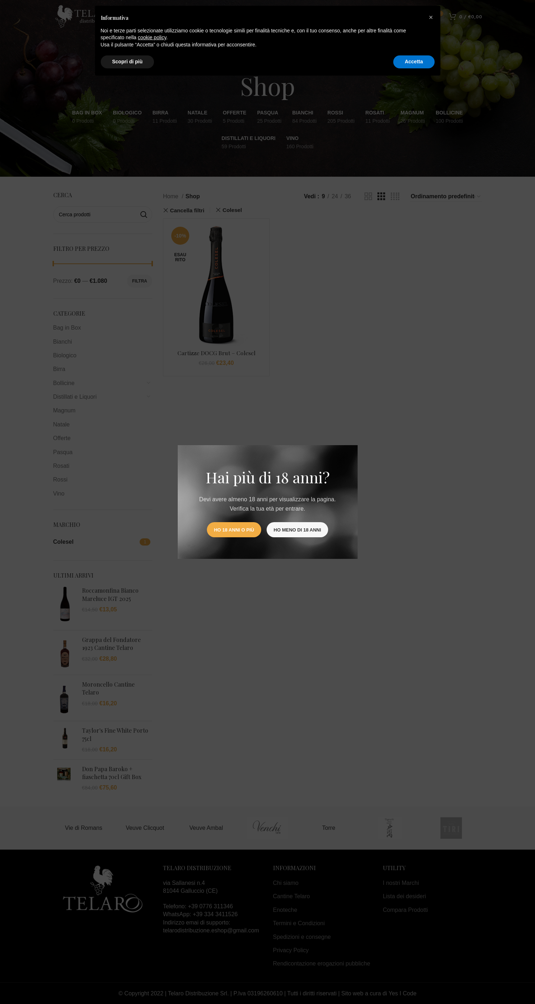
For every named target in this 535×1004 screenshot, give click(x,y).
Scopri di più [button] (127, 61)
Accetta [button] (414, 61)
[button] (431, 17)
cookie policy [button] (152, 37)
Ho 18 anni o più (234, 530)
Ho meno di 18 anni (297, 530)
